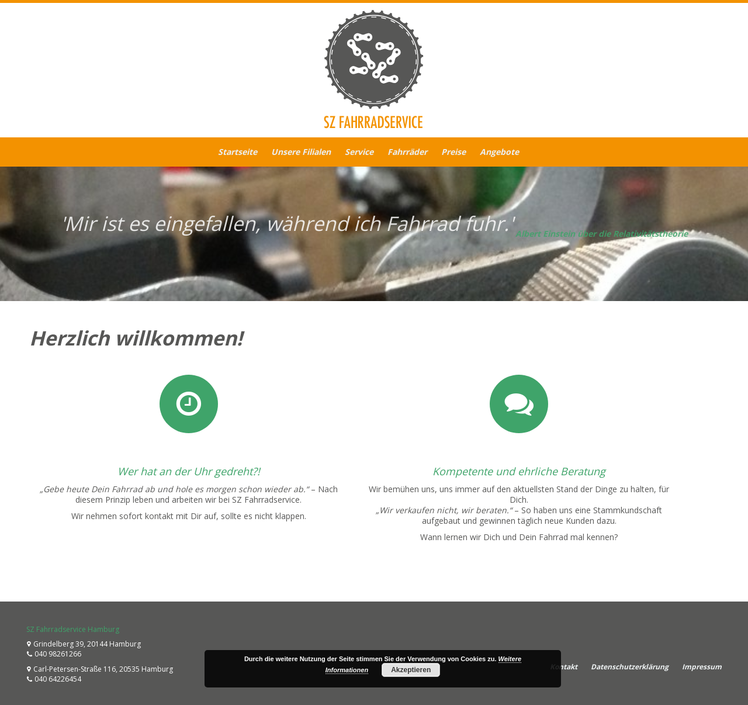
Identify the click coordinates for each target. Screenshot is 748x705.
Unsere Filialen (301, 151)
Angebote (499, 151)
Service (359, 151)
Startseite (237, 151)
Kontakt (563, 667)
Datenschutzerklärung (630, 667)
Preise (453, 151)
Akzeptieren (411, 670)
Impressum (702, 667)
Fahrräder (407, 151)
